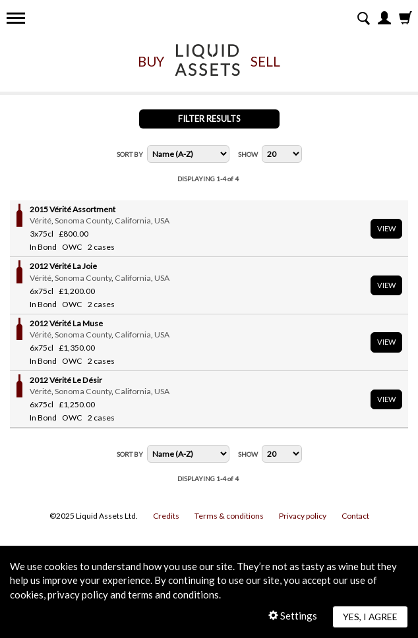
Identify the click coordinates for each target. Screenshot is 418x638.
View (386, 228)
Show (248, 154)
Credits (166, 516)
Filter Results (209, 118)
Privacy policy (302, 516)
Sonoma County (83, 220)
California (133, 220)
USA (161, 220)
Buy (151, 61)
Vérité (40, 220)
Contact (355, 516)
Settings (292, 616)
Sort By (130, 154)
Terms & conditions (229, 516)
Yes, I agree (370, 616)
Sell (265, 61)
